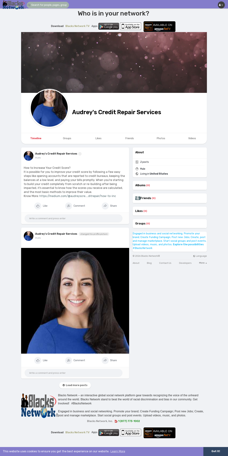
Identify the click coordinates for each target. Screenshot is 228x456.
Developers (185, 263)
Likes (139, 211)
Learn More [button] (117, 451)
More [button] (203, 262)
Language (200, 256)
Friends (145, 198)
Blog (149, 263)
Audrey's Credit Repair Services (116, 112)
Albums (140, 185)
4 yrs (38, 157)
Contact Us (165, 263)
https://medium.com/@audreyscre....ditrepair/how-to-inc (77, 196)
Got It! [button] (215, 451)
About (136, 263)
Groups (140, 223)
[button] (48, 5)
